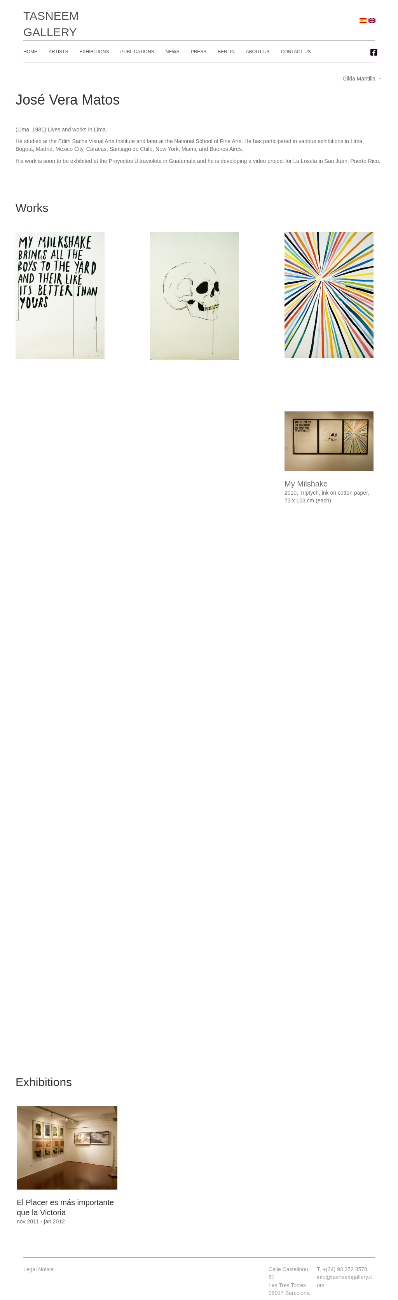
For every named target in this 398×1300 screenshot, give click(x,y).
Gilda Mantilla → (362, 78)
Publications (137, 51)
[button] (374, 52)
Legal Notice (38, 1269)
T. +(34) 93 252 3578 (342, 1269)
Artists (58, 51)
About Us (258, 51)
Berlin (226, 51)
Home (30, 51)
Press (199, 51)
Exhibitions (94, 51)
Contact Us (296, 51)
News (173, 51)
